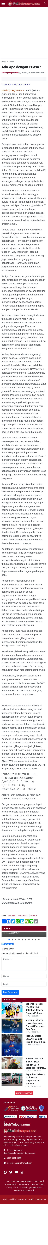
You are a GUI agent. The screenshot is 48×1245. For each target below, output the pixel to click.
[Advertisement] (24, 32)
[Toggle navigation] (44, 4)
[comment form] (24, 964)
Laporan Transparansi (24, 1190)
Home (4, 62)
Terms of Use (37, 1184)
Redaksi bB (24, 1184)
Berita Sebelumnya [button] (24, 1093)
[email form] (24, 984)
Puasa (12, 915)
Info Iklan (38, 1181)
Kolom (11, 62)
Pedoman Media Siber (21, 1181)
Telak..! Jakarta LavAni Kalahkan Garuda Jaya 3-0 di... (36, 1038)
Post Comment (10, 992)
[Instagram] (21, 1172)
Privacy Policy (12, 1187)
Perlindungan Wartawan (31, 1187)
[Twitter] (11, 1172)
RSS (7, 1181)
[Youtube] (16, 1172)
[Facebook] (5, 1172)
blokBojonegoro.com (10, 72)
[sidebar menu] (3, 4)
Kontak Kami (10, 1184)
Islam (34, 915)
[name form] (24, 976)
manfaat (23, 915)
